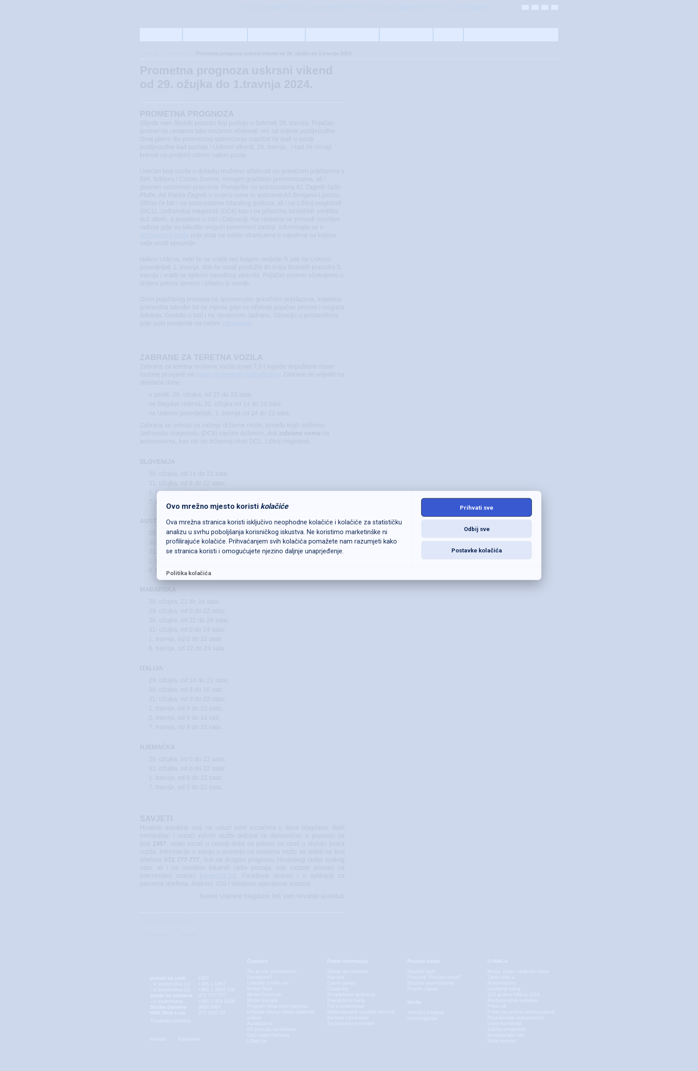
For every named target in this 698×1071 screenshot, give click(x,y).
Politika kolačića (188, 573)
